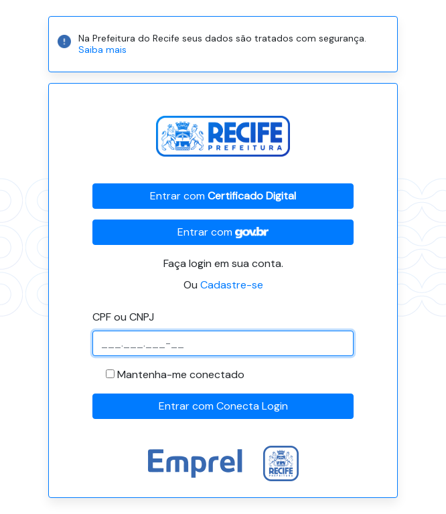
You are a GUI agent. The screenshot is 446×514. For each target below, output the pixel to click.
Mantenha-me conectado (180, 374)
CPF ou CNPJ (123, 317)
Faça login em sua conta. (223, 263)
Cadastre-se (231, 285)
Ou (223, 285)
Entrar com (223, 196)
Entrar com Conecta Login (223, 406)
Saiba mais (102, 50)
